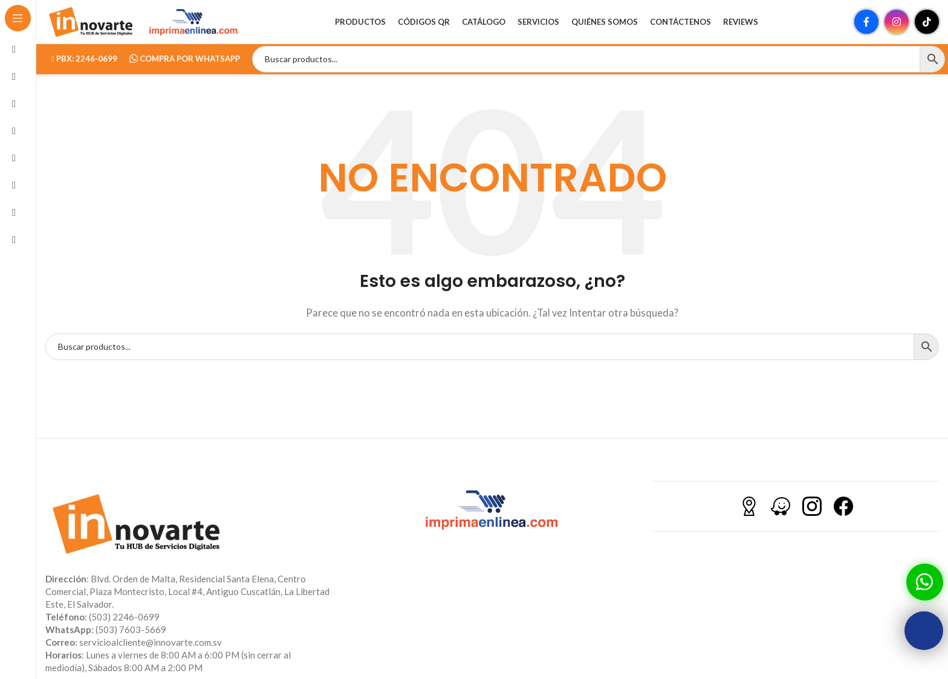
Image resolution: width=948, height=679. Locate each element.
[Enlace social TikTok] (927, 27)
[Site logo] (90, 26)
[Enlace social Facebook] (866, 27)
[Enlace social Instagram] (897, 27)
